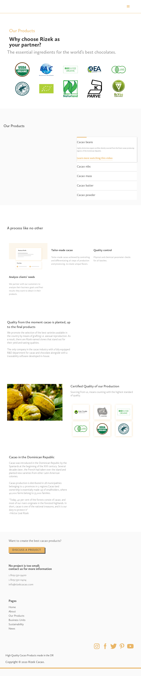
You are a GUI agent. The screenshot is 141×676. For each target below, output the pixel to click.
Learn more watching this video (95, 158)
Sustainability (16, 624)
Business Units (17, 620)
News (12, 628)
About (12, 611)
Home (12, 607)
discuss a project (26, 549)
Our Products (16, 615)
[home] (20, 6)
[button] (128, 6)
